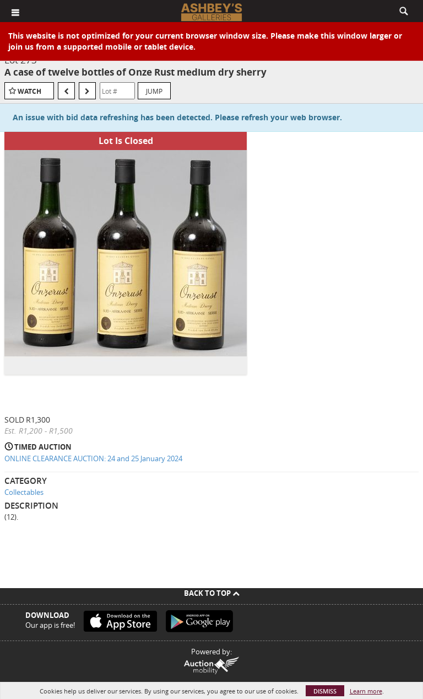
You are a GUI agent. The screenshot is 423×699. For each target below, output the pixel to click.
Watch (29, 91)
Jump (154, 91)
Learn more (366, 691)
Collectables (24, 492)
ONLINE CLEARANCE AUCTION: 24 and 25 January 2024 (93, 458)
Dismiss (325, 691)
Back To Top (212, 593)
